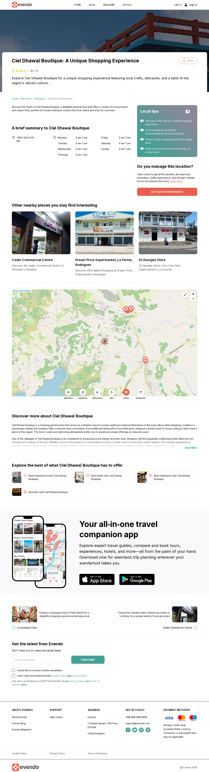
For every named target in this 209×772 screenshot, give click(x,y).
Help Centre (56, 717)
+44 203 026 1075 (136, 717)
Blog (92, 5)
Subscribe (88, 659)
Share (188, 60)
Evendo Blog (19, 723)
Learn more (176, 181)
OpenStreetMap (22, 291)
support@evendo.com (138, 723)
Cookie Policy (59, 675)
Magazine (109, 5)
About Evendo (19, 717)
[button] (104, 341)
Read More (191, 447)
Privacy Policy (79, 675)
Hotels (127, 5)
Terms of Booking (97, 753)
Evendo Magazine (21, 729)
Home (77, 5)
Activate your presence (167, 191)
